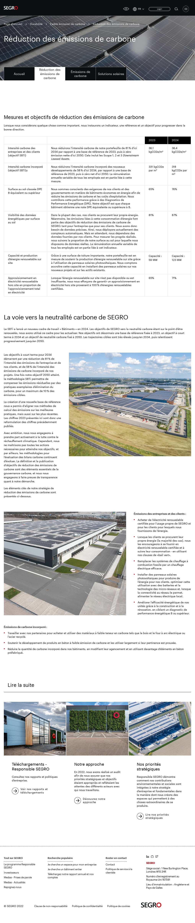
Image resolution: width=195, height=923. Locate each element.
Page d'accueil (13, 24)
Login (159, 9)
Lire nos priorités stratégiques (157, 816)
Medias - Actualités (14, 882)
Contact (110, 864)
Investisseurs (11, 872)
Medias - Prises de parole (18, 877)
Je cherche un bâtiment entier (65, 869)
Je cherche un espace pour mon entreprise (72, 864)
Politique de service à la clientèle (119, 871)
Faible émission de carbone (67, 24)
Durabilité (36, 24)
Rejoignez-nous (12, 887)
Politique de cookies (118, 906)
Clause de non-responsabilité (50, 906)
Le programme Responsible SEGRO (19, 866)
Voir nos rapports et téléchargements (34, 790)
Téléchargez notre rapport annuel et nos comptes (71, 876)
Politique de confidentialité (87, 906)
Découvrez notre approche (94, 800)
